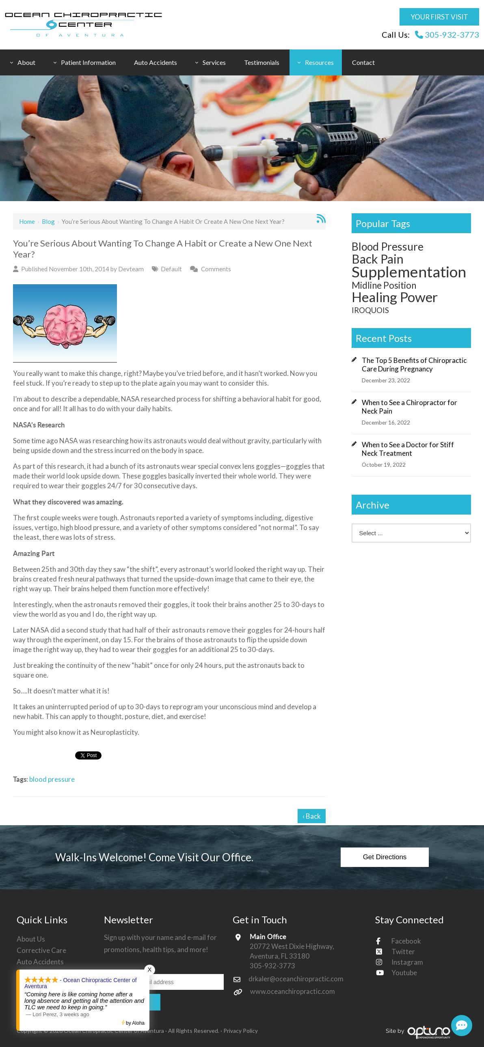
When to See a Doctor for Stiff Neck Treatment (408, 448)
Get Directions (385, 857)
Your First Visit (439, 17)
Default (171, 268)
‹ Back (311, 816)
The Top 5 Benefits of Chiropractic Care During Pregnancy (414, 364)
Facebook (406, 941)
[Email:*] (163, 981)
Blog (48, 221)
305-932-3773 (447, 34)
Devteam (131, 268)
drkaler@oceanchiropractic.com (297, 978)
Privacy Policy (240, 1030)
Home (27, 221)
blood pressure (52, 779)
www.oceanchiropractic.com (293, 991)
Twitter (403, 951)
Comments (216, 268)
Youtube (404, 972)
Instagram (407, 962)
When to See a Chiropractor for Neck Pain (409, 406)
